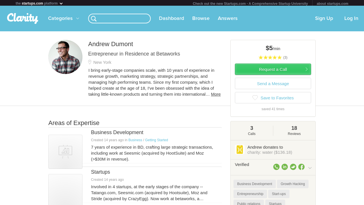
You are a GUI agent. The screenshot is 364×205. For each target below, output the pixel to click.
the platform (39, 3)
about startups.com (332, 4)
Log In (351, 19)
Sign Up (324, 19)
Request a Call (273, 70)
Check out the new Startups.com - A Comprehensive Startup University (250, 4)
